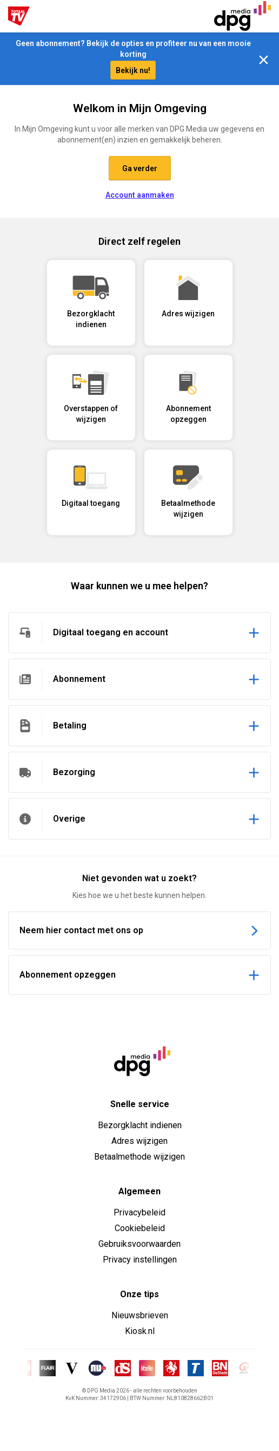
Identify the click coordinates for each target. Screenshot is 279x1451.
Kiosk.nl (140, 1331)
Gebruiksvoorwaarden (139, 1244)
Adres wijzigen (139, 1141)
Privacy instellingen (140, 1259)
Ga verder (139, 168)
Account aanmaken (139, 195)
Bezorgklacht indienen (140, 1125)
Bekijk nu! (133, 70)
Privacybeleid (139, 1212)
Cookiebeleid (140, 1228)
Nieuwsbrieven (139, 1315)
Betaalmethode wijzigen (139, 1156)
